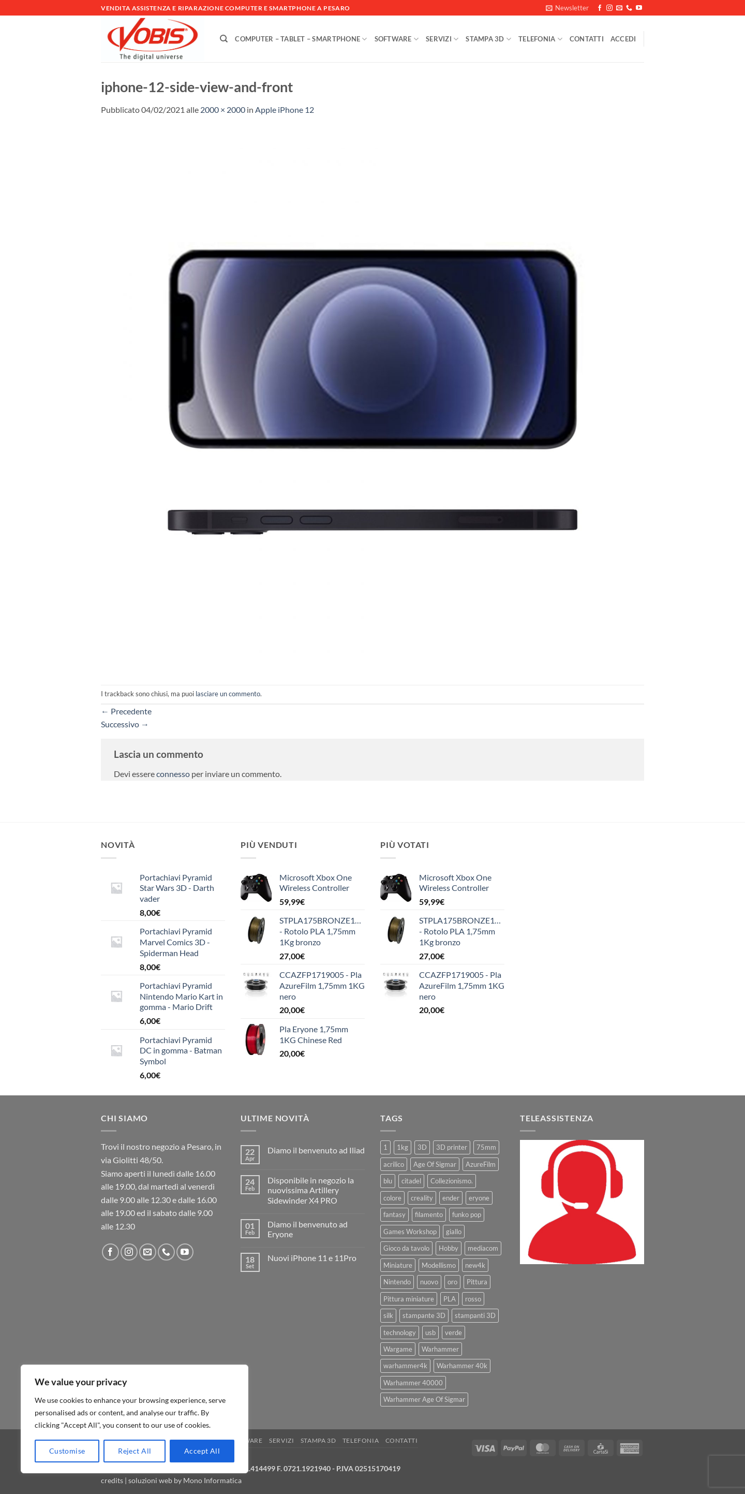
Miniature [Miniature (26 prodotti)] (397, 1265)
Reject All (134, 1450)
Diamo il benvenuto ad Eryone (307, 1229)
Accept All (202, 1450)
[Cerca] (224, 39)
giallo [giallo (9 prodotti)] (453, 1231)
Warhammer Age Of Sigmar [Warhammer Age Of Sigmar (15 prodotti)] (424, 1399)
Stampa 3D (488, 39)
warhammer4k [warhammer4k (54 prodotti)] (405, 1365)
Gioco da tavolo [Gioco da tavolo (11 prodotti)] (406, 1248)
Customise (67, 1450)
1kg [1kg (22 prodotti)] (402, 1147)
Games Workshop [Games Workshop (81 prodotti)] (410, 1231)
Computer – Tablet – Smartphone (301, 39)
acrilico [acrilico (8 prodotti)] (393, 1164)
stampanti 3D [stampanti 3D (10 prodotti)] (475, 1315)
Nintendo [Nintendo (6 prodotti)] (397, 1282)
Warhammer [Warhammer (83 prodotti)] (440, 1349)
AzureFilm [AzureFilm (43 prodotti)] (481, 1164)
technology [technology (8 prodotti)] (399, 1332)
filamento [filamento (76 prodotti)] (429, 1214)
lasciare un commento (228, 694)
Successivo (125, 724)
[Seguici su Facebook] (600, 8)
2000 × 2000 (222, 109)
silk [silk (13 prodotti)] (388, 1315)
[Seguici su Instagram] (609, 8)
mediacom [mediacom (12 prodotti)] (483, 1248)
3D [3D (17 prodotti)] (422, 1147)
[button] (567, 8)
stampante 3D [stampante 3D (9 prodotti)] (424, 1315)
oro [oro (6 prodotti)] (452, 1282)
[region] (134, 1419)
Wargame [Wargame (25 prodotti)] (397, 1349)
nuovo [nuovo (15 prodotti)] (429, 1282)
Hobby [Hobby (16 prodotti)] (448, 1248)
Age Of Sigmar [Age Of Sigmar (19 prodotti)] (434, 1164)
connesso (173, 774)
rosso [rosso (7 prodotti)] (473, 1299)
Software (397, 39)
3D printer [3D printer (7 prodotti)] (451, 1147)
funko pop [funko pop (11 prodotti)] (466, 1214)
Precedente (126, 711)
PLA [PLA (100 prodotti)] (449, 1299)
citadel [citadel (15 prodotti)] (411, 1181)
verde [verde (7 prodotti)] (453, 1332)
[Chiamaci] (629, 8)
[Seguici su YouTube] (639, 8)
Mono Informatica (212, 1480)
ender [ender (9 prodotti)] (450, 1198)
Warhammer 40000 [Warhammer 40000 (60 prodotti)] (413, 1383)
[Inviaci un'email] (619, 8)
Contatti (587, 39)
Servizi (442, 39)
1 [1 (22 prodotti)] (385, 1147)
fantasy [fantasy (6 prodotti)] (394, 1214)
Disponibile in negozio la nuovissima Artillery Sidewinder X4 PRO (310, 1190)
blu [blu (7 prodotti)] (387, 1181)
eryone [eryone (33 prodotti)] (479, 1198)
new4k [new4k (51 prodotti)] (475, 1265)
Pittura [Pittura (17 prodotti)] (477, 1282)
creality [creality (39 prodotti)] (422, 1198)
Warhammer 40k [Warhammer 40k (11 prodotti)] (462, 1365)
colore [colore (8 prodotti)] (392, 1198)
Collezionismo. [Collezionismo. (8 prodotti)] (451, 1181)
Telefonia (540, 39)
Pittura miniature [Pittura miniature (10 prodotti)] (408, 1299)
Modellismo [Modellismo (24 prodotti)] (439, 1265)
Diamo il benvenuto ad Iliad (316, 1150)
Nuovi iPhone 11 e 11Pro (311, 1258)
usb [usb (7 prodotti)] (430, 1332)
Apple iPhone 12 (284, 109)
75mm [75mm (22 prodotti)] (486, 1147)
